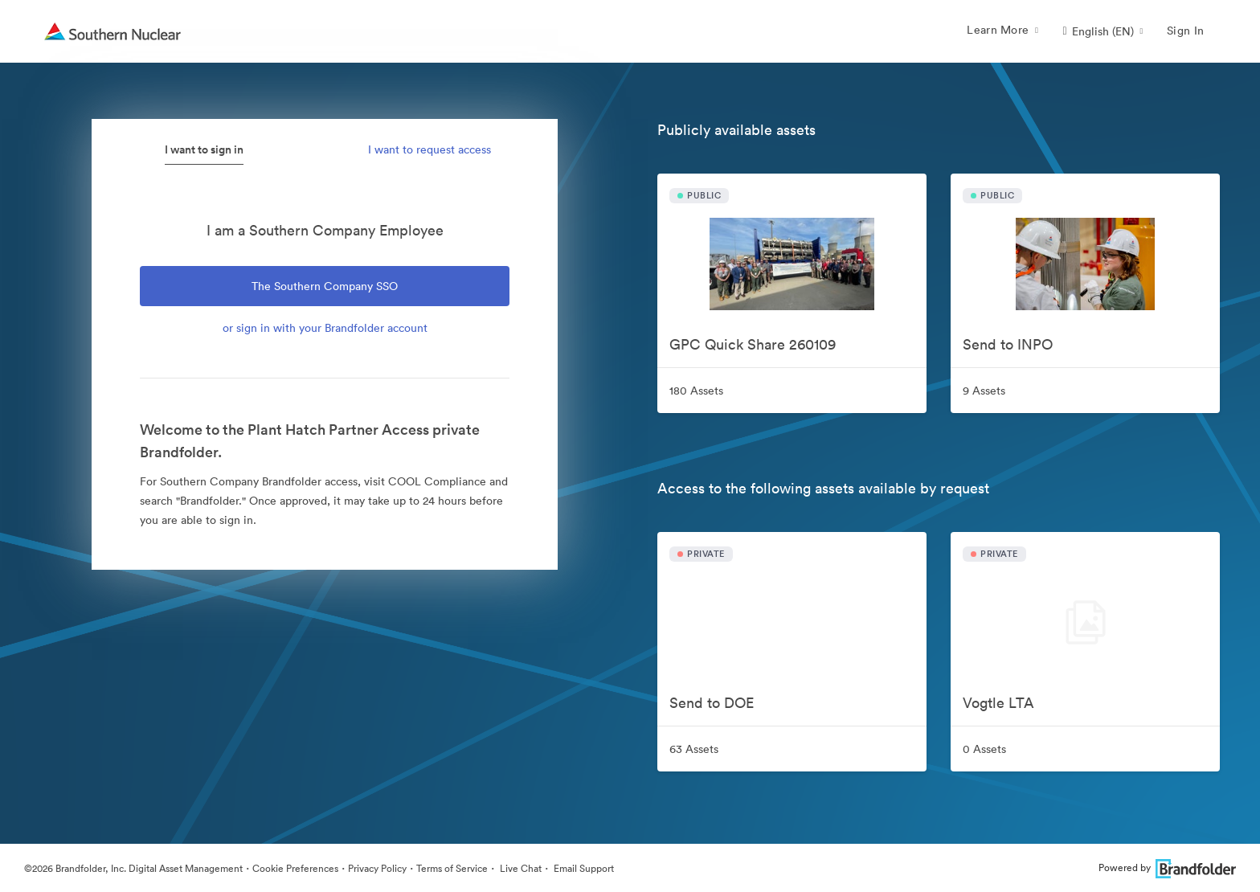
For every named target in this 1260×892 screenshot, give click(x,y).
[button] (1102, 31)
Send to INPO (1008, 344)
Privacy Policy (377, 868)
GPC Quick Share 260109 (752, 344)
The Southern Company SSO (325, 286)
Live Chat (519, 868)
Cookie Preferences (295, 868)
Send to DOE (711, 703)
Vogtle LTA (998, 703)
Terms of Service (452, 868)
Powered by (1167, 867)
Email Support (582, 868)
